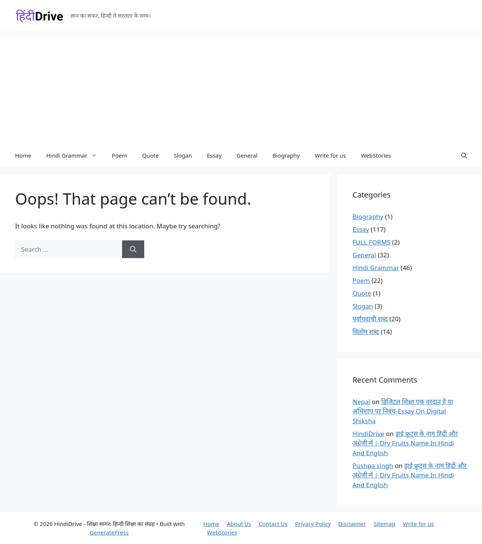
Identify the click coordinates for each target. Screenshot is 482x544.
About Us (239, 523)
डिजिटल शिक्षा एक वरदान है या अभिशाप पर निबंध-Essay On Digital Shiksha (402, 411)
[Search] (133, 249)
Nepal (361, 401)
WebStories (376, 155)
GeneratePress (109, 532)
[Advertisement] (241, 87)
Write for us (330, 155)
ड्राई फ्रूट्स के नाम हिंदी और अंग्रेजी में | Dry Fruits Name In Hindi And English (405, 443)
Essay (214, 155)
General (246, 155)
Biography (286, 155)
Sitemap (384, 523)
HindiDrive (368, 433)
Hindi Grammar (75, 155)
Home (23, 155)
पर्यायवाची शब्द (370, 319)
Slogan (183, 155)
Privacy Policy (313, 523)
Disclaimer (352, 523)
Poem (119, 155)
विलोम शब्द (365, 331)
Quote (150, 155)
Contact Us (273, 523)
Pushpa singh (372, 465)
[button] (464, 155)
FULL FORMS (371, 242)
